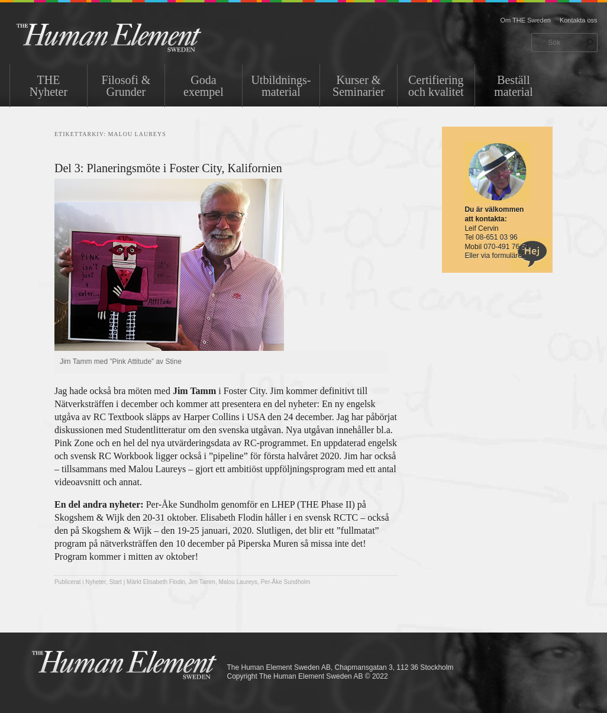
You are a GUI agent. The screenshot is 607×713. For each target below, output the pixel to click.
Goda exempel (203, 85)
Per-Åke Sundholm (286, 582)
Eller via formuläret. (494, 255)
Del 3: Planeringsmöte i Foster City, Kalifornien (168, 168)
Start (115, 582)
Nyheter (95, 582)
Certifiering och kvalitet (436, 85)
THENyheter (48, 85)
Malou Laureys (238, 582)
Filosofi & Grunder (126, 85)
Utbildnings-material (281, 85)
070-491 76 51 (506, 247)
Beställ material (513, 85)
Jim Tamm (202, 582)
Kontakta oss (579, 20)
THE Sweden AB (127, 37)
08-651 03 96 (497, 237)
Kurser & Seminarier (358, 85)
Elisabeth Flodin (164, 582)
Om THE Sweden (526, 20)
